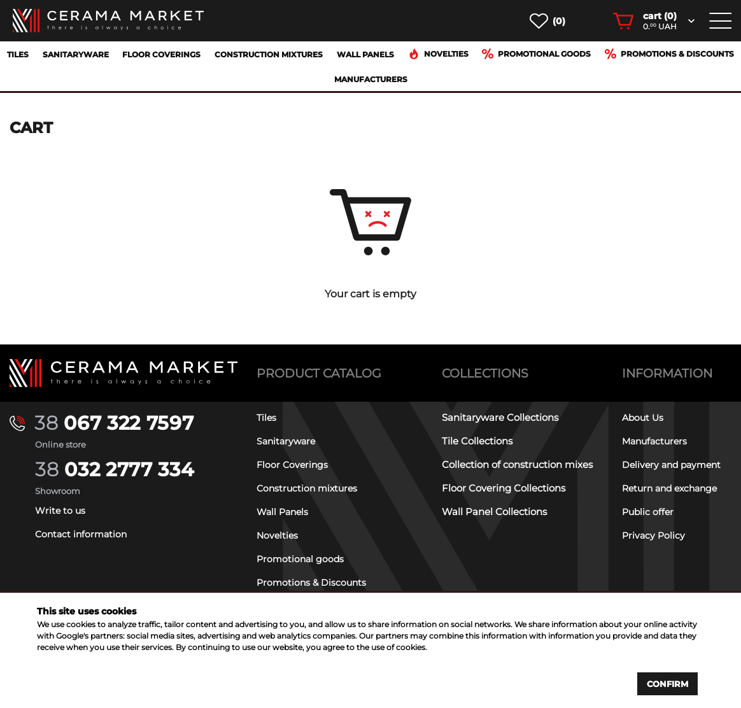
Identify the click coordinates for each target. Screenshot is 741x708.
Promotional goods (536, 53)
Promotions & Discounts (669, 53)
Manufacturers (370, 79)
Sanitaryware (76, 54)
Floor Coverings (161, 54)
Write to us (61, 510)
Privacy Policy (654, 535)
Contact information (83, 534)
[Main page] (123, 373)
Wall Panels (365, 54)
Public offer (649, 512)
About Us (644, 417)
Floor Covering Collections (503, 488)
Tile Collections (477, 441)
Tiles (18, 54)
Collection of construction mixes (517, 464)
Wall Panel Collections (494, 512)
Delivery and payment (674, 464)
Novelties (438, 53)
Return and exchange (673, 488)
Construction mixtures (269, 54)
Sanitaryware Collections (500, 417)
